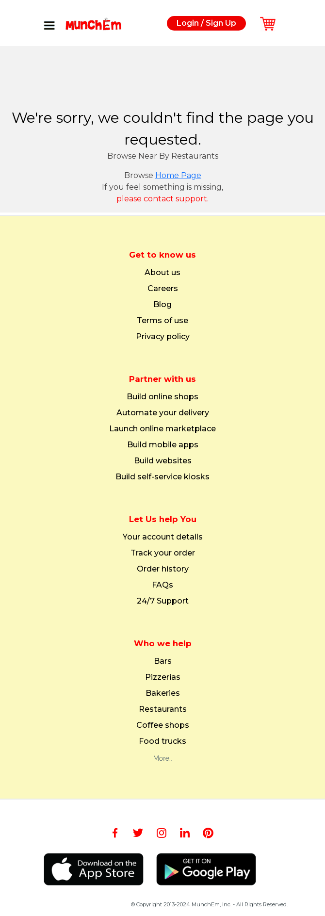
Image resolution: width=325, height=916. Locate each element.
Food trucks (162, 741)
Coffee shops (162, 725)
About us (162, 273)
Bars (163, 661)
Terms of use (162, 321)
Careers (162, 289)
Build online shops (162, 397)
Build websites (163, 461)
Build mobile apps (162, 445)
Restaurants (163, 709)
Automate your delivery (162, 413)
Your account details (163, 537)
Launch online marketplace (162, 429)
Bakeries (163, 693)
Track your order (162, 553)
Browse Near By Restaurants (162, 156)
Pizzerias (162, 677)
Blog (162, 305)
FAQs (162, 585)
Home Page (178, 175)
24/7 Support (163, 601)
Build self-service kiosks (162, 477)
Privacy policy (163, 337)
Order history (163, 569)
